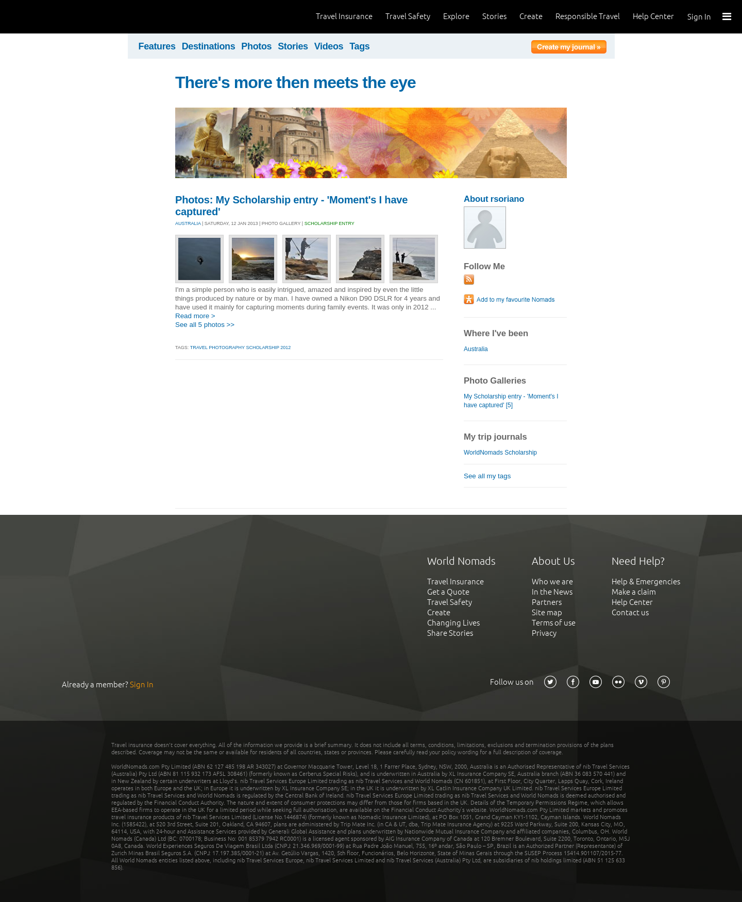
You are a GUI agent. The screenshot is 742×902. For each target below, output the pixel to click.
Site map (547, 612)
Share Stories (450, 633)
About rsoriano (494, 199)
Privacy (544, 633)
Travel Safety (407, 16)
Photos (256, 46)
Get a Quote (448, 591)
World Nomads (54, 16)
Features (157, 46)
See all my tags (487, 476)
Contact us (630, 612)
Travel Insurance (344, 16)
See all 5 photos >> (204, 324)
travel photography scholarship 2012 (240, 347)
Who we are (552, 581)
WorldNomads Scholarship (500, 452)
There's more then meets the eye (295, 82)
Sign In (699, 16)
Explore (456, 16)
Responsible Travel (587, 16)
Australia (476, 349)
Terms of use (554, 622)
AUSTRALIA (188, 223)
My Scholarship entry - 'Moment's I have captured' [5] (511, 401)
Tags (359, 46)
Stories (494, 16)
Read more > (195, 316)
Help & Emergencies (646, 581)
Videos (329, 46)
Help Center (653, 16)
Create (531, 16)
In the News (552, 591)
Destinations (208, 46)
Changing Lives (453, 622)
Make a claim (634, 591)
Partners (547, 602)
